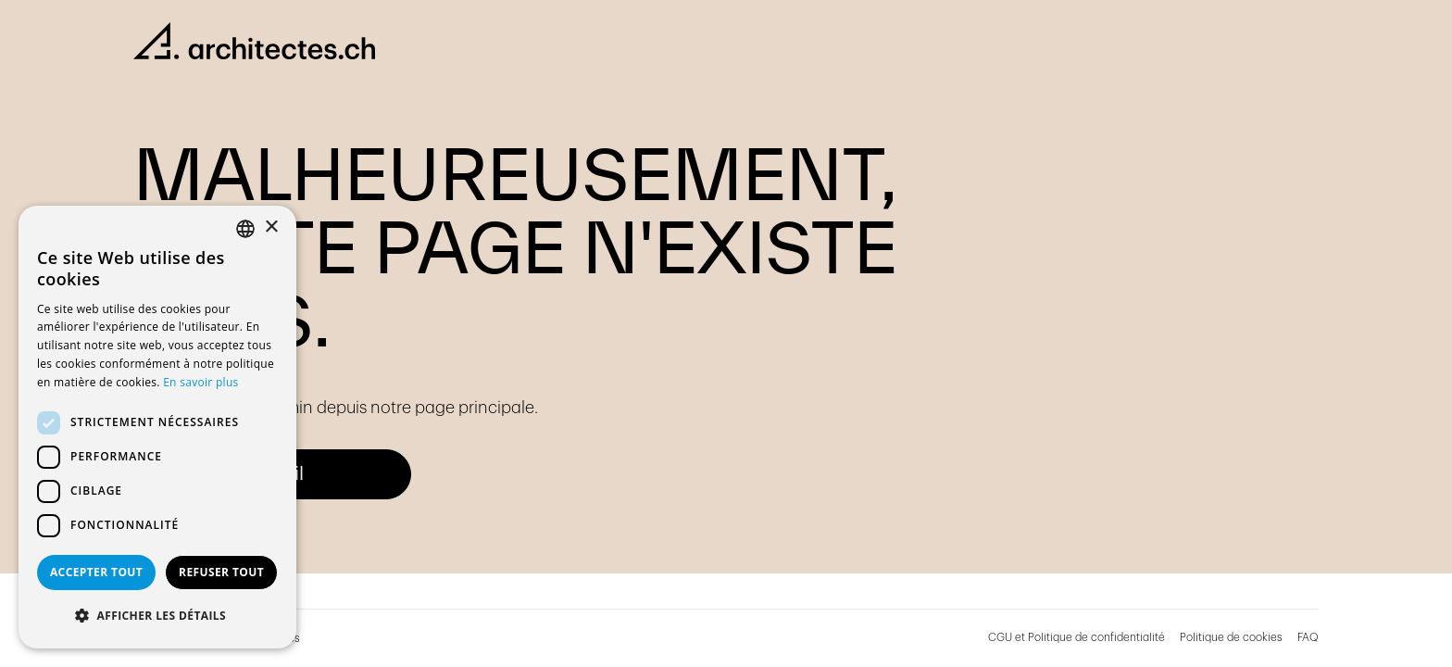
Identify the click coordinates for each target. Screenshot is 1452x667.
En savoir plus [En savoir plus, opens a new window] (200, 382)
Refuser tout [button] (221, 572)
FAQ (1308, 637)
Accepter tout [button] (96, 572)
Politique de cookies (1231, 637)
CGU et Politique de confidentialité (1076, 637)
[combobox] (245, 229)
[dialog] (157, 427)
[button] (157, 616)
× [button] (271, 227)
